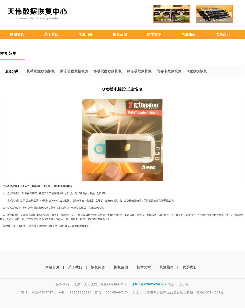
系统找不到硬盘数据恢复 (214, 19)
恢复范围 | (123, 267)
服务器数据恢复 (139, 71)
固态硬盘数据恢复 (74, 71)
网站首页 (17, 34)
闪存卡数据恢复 (169, 71)
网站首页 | (54, 267)
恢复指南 (189, 34)
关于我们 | (77, 267)
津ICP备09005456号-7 (149, 284)
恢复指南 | (169, 267)
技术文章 (154, 34)
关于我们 (51, 34)
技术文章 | (146, 267)
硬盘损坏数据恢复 (171, 19)
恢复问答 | (100, 267)
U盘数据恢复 (197, 71)
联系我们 (223, 34)
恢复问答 (86, 34)
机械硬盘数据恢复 (41, 71)
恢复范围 (120, 34)
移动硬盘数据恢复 (108, 71)
